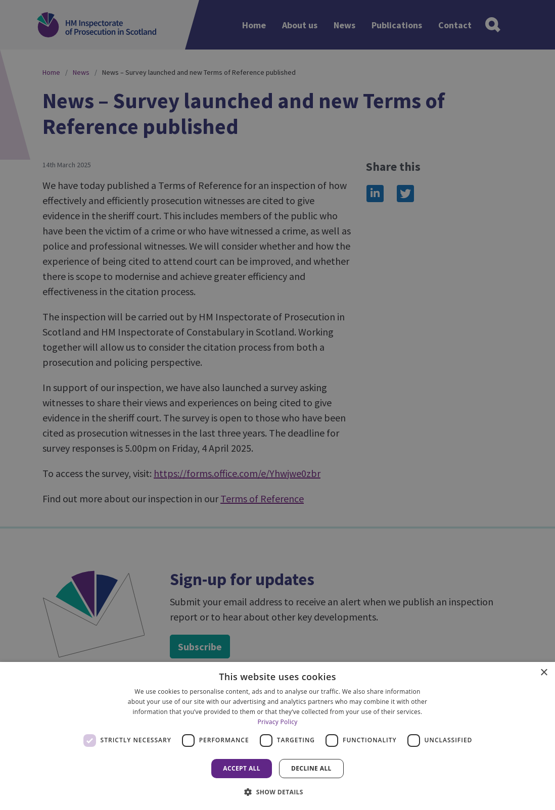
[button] (277, 792)
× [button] (543, 673)
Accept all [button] (241, 768)
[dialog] (277, 736)
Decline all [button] (311, 768)
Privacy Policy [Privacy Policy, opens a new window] (277, 722)
